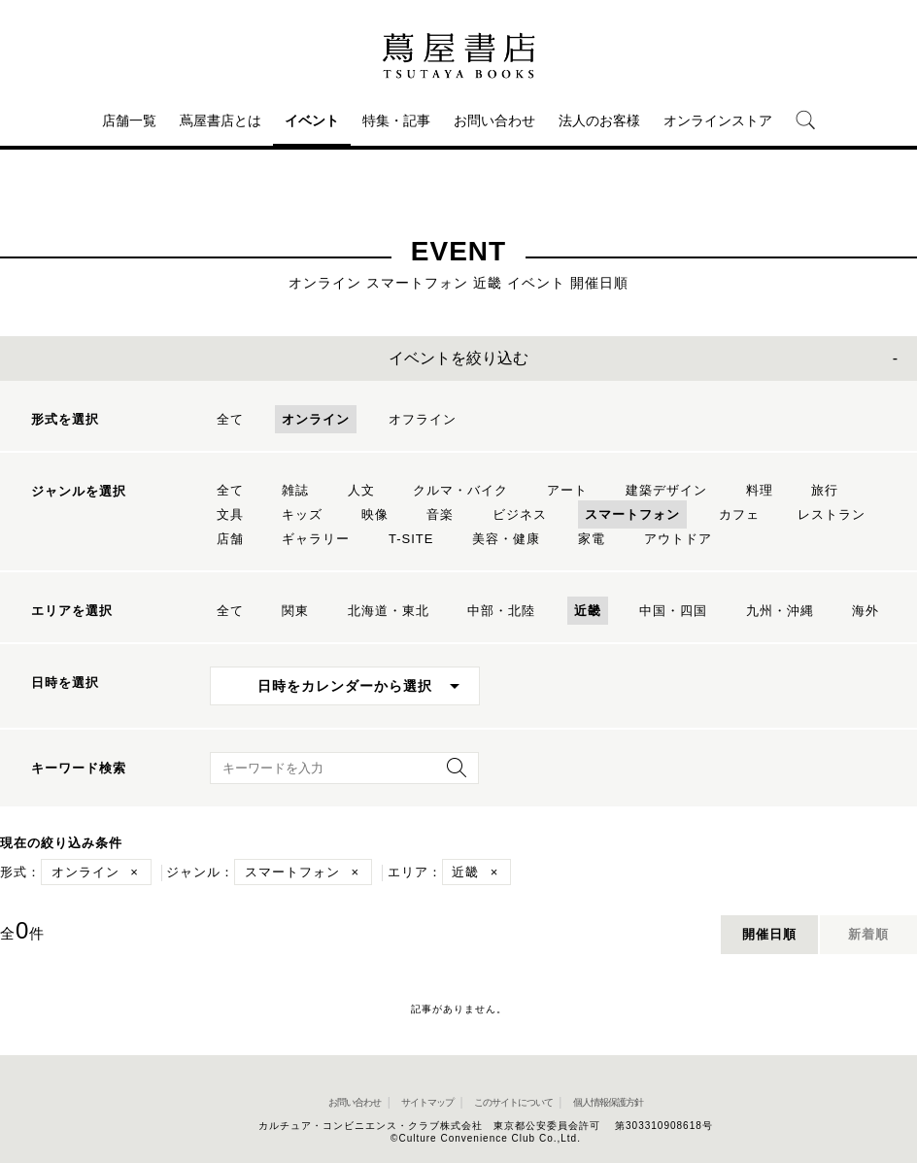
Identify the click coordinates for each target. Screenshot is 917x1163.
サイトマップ (427, 1102)
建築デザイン (666, 490)
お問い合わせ (494, 120)
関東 (295, 610)
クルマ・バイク (460, 490)
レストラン (832, 514)
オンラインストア (717, 120)
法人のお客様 (599, 120)
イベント (312, 120)
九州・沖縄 (780, 610)
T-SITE (411, 538)
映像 (375, 514)
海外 (865, 610)
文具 (230, 514)
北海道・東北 (388, 610)
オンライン (316, 419)
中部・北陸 (501, 610)
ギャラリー (316, 538)
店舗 (230, 538)
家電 (591, 538)
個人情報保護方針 (608, 1102)
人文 (361, 490)
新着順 (868, 934)
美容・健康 (506, 538)
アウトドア (678, 538)
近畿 (587, 610)
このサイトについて (513, 1102)
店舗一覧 (129, 120)
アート (567, 490)
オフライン (423, 419)
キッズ (302, 514)
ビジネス (519, 514)
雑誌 (295, 490)
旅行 (824, 490)
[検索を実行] (451, 774)
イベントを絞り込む (458, 358)
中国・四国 (673, 610)
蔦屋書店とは (220, 120)
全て (230, 419)
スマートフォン (632, 514)
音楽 (440, 514)
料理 (759, 490)
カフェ (739, 514)
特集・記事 (396, 120)
